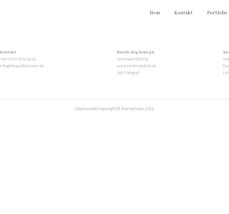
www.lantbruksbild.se (136, 66)
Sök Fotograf (128, 72)
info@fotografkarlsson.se (22, 66)
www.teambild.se (132, 59)
